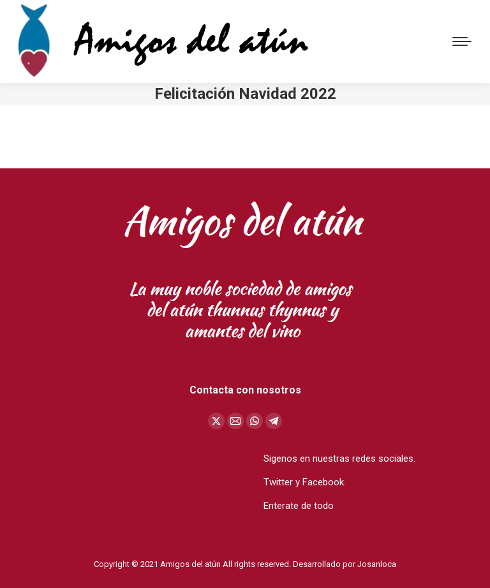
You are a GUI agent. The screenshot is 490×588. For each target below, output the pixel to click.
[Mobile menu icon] (462, 41)
